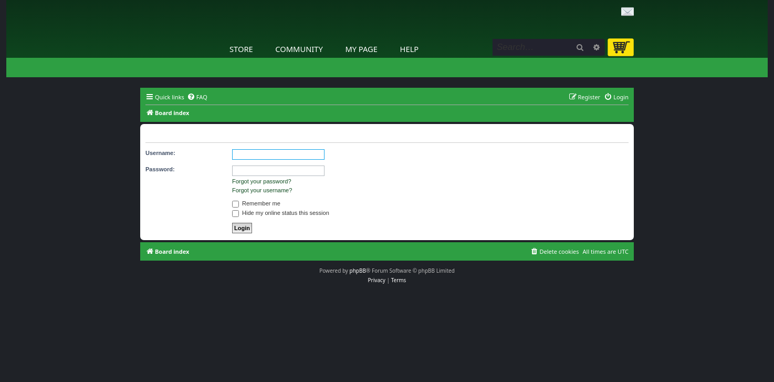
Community (298, 49)
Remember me (256, 203)
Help (409, 49)
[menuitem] (197, 97)
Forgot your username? (262, 190)
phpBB (358, 270)
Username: (160, 153)
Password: (160, 169)
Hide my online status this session (280, 213)
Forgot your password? (261, 181)
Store (241, 49)
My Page (361, 49)
